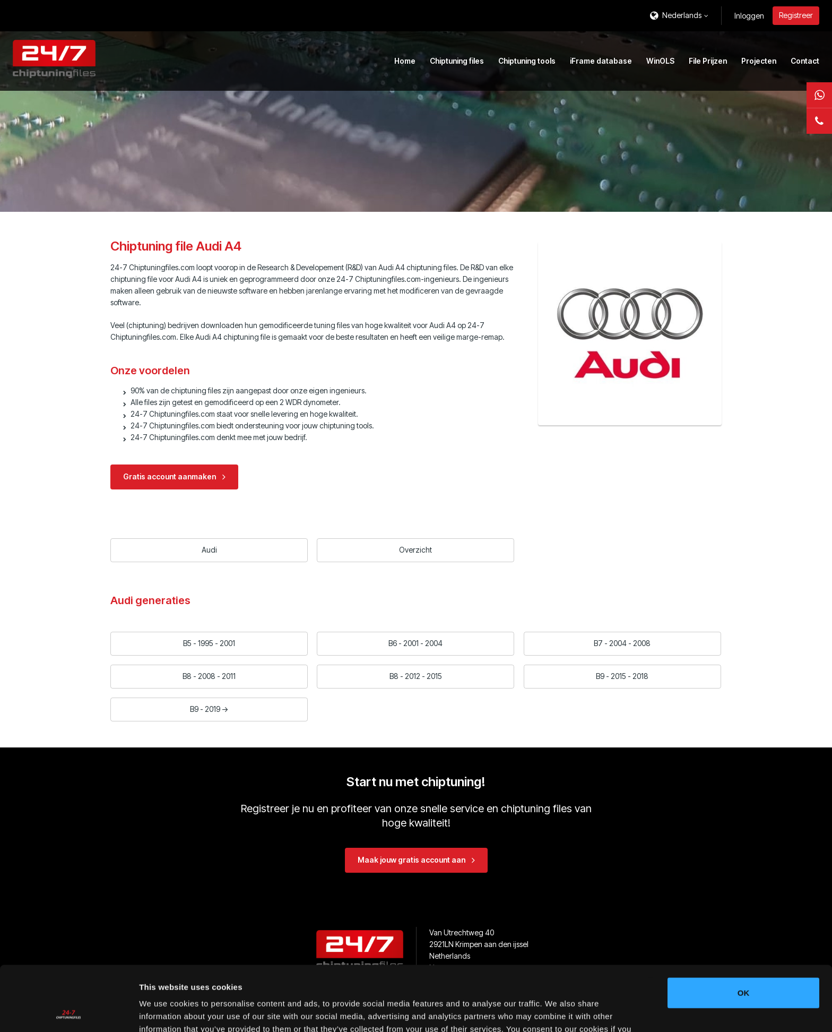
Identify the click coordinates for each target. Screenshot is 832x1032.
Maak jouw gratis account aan (411, 859)
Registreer (796, 15)
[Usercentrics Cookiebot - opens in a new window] (68, 1011)
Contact (805, 60)
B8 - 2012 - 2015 (415, 676)
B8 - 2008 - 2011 (209, 676)
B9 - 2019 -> (209, 708)
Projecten (758, 60)
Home (404, 60)
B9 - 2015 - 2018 (622, 676)
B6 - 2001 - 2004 (415, 643)
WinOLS (660, 60)
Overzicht (415, 549)
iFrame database (601, 60)
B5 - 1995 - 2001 (209, 643)
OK (744, 927)
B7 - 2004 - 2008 (622, 643)
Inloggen (749, 15)
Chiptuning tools (527, 60)
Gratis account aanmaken (169, 476)
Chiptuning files (457, 60)
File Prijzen (708, 60)
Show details (557, 1011)
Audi (209, 549)
